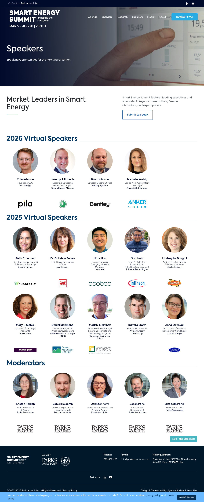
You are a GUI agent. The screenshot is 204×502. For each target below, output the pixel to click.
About (162, 17)
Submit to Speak (137, 115)
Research (122, 17)
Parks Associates (29, 3)
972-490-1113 (110, 459)
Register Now (184, 17)
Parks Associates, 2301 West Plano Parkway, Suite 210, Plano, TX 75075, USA (175, 461)
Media (151, 17)
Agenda (93, 17)
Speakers (137, 17)
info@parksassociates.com (135, 459)
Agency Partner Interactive (182, 491)
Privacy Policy (70, 491)
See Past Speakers (183, 439)
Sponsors (107, 17)
